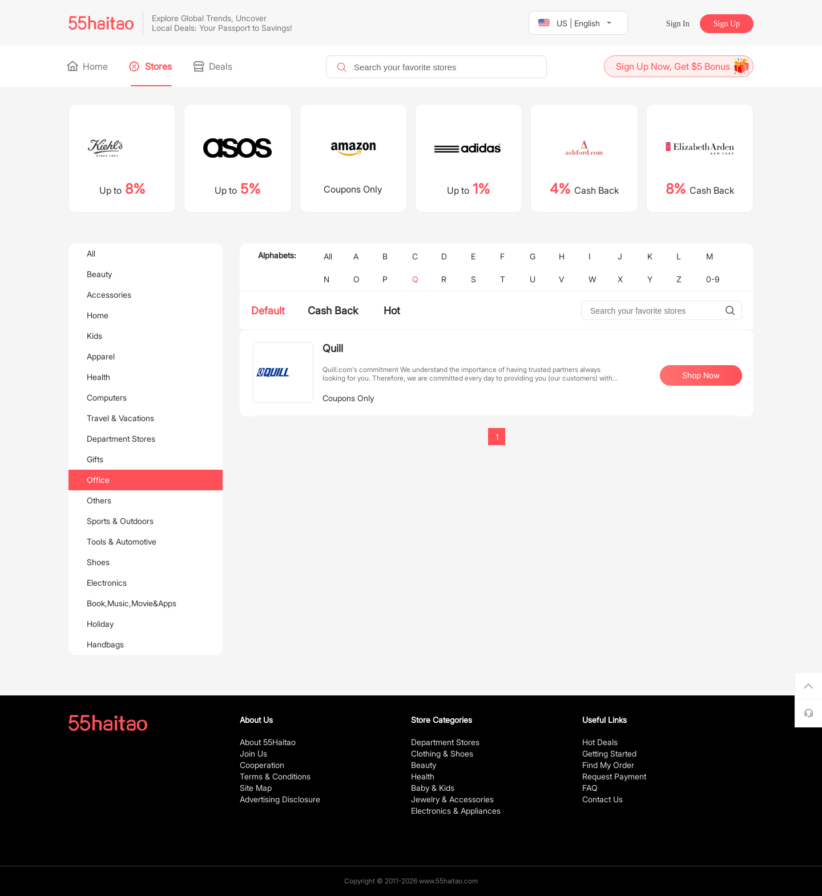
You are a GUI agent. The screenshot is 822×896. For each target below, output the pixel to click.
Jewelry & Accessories (452, 799)
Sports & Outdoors (120, 521)
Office (98, 480)
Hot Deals (600, 742)
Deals (213, 66)
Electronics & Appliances (456, 810)
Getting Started (609, 753)
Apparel (101, 356)
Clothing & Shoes (442, 753)
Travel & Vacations (120, 418)
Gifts (95, 459)
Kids (94, 336)
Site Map (256, 788)
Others (99, 500)
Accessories (109, 294)
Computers (107, 397)
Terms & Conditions (275, 776)
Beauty (99, 274)
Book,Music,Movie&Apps (131, 603)
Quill (333, 348)
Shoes (98, 562)
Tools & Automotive (121, 541)
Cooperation (262, 765)
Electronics (107, 582)
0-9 (712, 279)
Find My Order (608, 765)
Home (88, 66)
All (91, 253)
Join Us (253, 753)
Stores (151, 66)
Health (98, 377)
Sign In (678, 23)
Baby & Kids (432, 788)
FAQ (590, 788)
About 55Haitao (268, 742)
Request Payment (614, 776)
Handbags (105, 644)
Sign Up (727, 23)
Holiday (100, 624)
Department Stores (121, 438)
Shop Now (701, 375)
